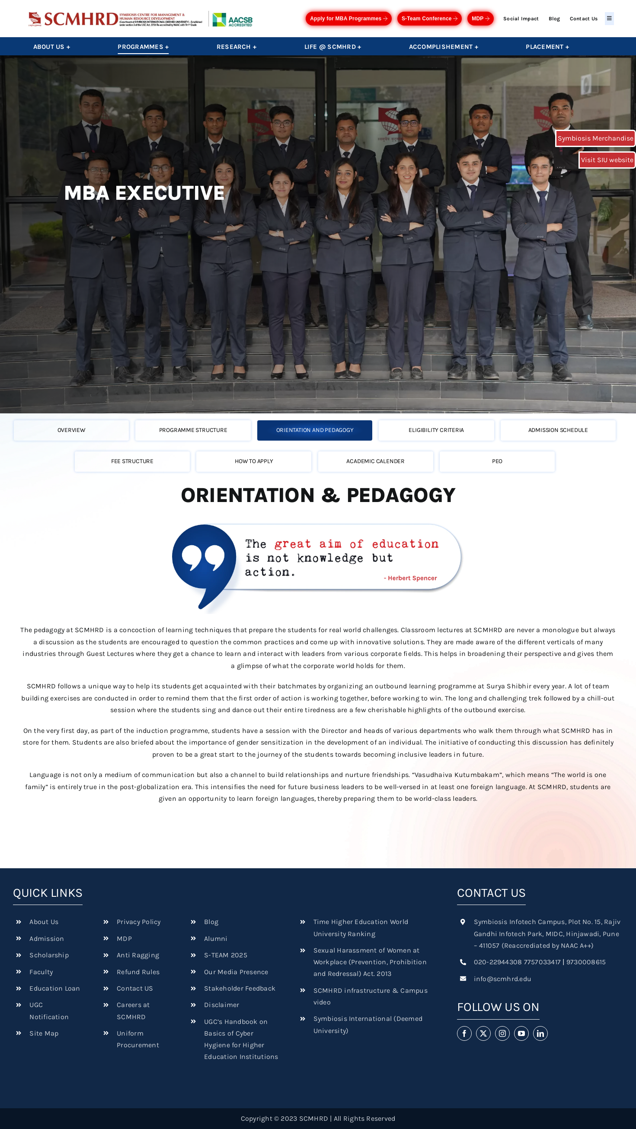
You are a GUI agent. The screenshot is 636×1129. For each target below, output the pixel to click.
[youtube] (521, 1033)
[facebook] (464, 1033)
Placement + (547, 47)
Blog (554, 19)
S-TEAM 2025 (225, 955)
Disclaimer (221, 1005)
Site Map (43, 1033)
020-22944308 (498, 962)
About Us (43, 922)
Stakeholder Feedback (239, 988)
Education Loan (54, 988)
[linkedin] (540, 1033)
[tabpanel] (318, 653)
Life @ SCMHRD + (332, 47)
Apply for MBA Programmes (348, 18)
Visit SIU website (607, 160)
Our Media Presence (236, 972)
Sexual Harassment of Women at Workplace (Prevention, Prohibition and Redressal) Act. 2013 (370, 962)
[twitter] (483, 1033)
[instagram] (502, 1033)
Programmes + (143, 47)
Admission (46, 938)
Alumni (215, 938)
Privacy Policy (138, 922)
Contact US (135, 988)
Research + (236, 47)
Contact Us (584, 19)
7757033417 (542, 962)
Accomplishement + (443, 47)
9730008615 (586, 962)
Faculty (41, 972)
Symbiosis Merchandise (595, 138)
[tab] (74, 429)
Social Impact (521, 19)
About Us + (51, 47)
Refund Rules (138, 972)
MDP (480, 18)
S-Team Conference (429, 18)
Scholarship (49, 955)
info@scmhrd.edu (503, 979)
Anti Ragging (138, 955)
